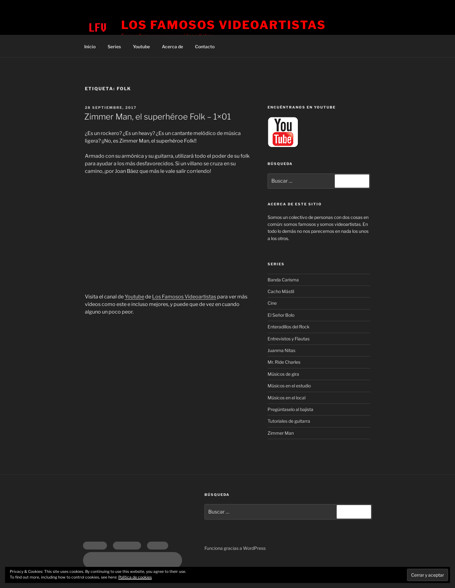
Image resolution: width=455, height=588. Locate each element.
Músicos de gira (283, 374)
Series (114, 46)
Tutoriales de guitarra (289, 421)
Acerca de (172, 46)
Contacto (205, 46)
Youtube (141, 46)
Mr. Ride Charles (284, 362)
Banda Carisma (283, 279)
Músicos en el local (286, 397)
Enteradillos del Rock (289, 326)
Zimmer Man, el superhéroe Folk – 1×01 (157, 116)
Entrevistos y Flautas (289, 338)
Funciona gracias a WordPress (235, 548)
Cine (272, 303)
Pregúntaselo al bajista (290, 409)
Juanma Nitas (281, 350)
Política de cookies (135, 577)
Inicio (90, 46)
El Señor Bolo (281, 315)
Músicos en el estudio (289, 385)
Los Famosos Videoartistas (223, 25)
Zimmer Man (281, 433)
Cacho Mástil (281, 291)
